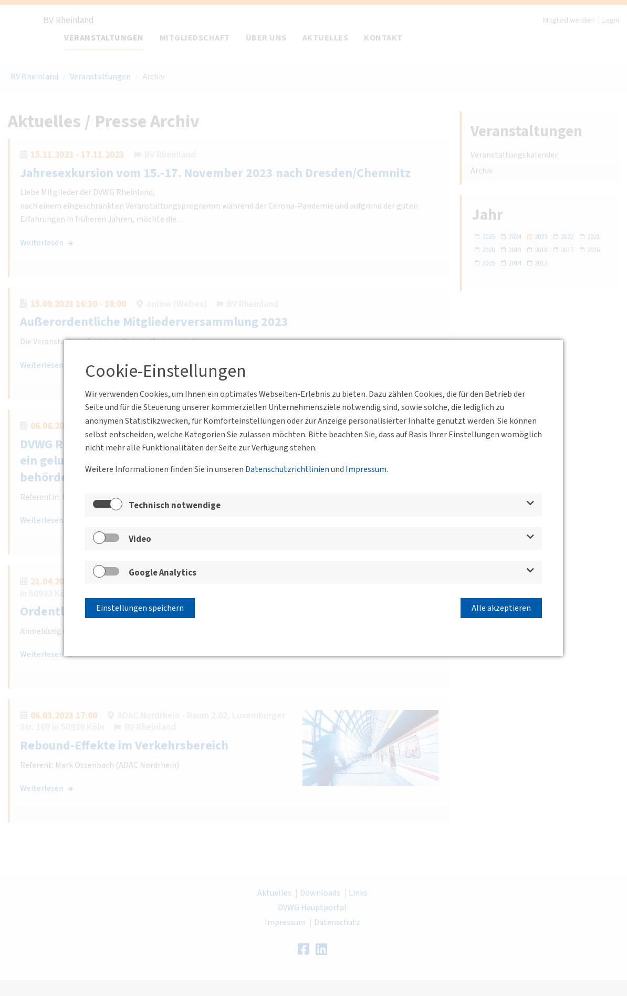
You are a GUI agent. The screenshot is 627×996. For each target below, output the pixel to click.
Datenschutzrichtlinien (287, 471)
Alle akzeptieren (501, 606)
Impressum (366, 471)
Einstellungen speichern (140, 606)
